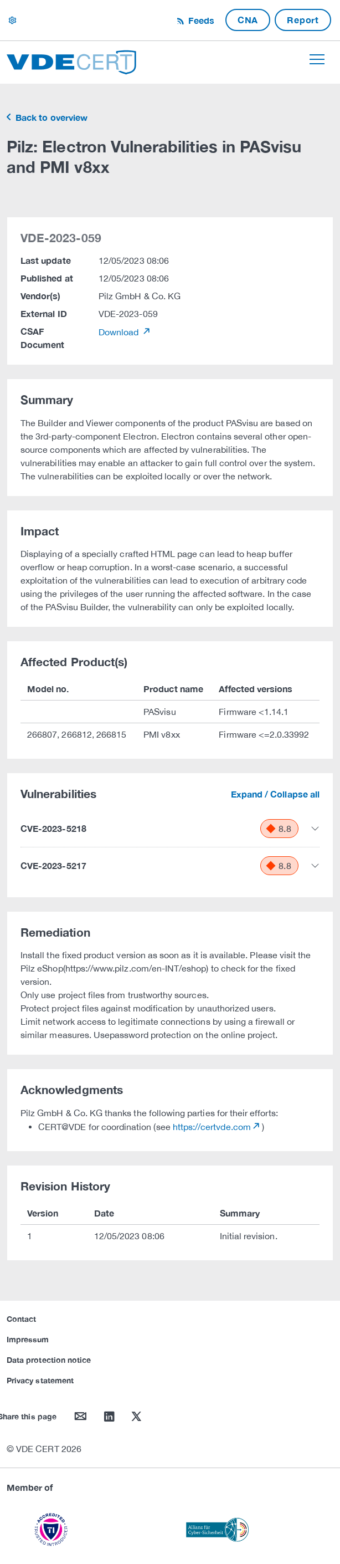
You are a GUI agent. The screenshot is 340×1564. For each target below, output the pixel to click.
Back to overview (50, 117)
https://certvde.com (212, 1127)
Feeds (200, 20)
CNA (248, 19)
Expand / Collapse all (275, 794)
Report (303, 19)
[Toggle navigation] (317, 59)
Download (120, 332)
